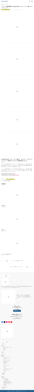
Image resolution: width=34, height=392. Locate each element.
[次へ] (17, 266)
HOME (2, 4)
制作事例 (6, 4)
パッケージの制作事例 (7, 9)
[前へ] (17, 260)
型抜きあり (8, 180)
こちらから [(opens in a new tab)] (13, 173)
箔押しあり (5, 180)
